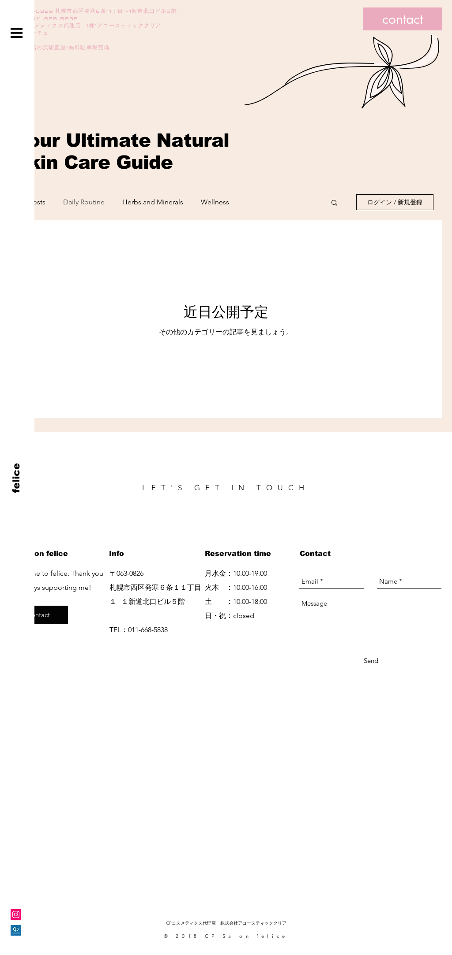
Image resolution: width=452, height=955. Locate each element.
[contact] (402, 18)
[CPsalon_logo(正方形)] (16, 930)
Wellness (215, 202)
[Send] (371, 660)
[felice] (16, 477)
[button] (17, 33)
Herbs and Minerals (152, 202)
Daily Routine (84, 202)
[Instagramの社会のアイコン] (16, 914)
